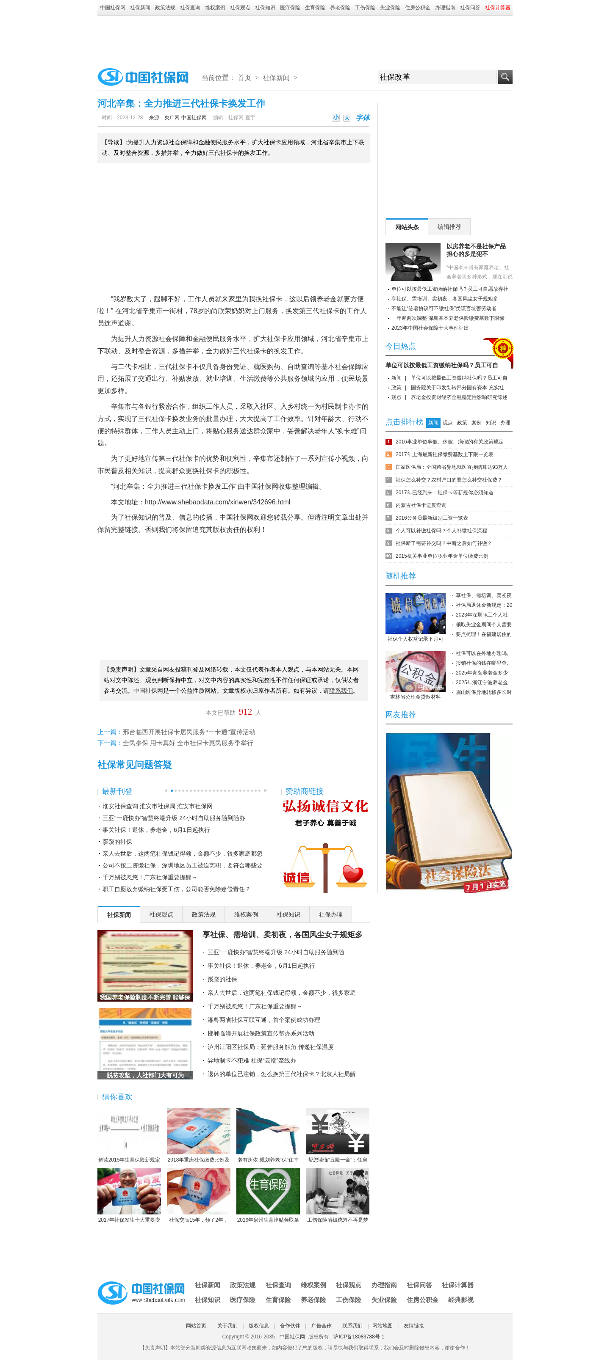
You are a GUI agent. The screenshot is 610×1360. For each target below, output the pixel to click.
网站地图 (382, 1326)
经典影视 (461, 1299)
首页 (244, 77)
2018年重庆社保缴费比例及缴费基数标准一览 (198, 1136)
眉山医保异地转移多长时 (484, 692)
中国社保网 (112, 8)
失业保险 (390, 8)
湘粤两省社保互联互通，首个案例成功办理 (264, 1019)
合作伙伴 (290, 1326)
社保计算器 (458, 1284)
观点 (396, 397)
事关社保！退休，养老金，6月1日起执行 (156, 829)
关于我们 (227, 1326)
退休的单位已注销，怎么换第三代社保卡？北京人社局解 (282, 1074)
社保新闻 (140, 8)
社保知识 (265, 8)
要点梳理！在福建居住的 (484, 634)
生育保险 (315, 8)
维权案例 (215, 8)
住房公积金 (417, 8)
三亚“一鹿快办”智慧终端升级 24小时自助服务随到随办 (174, 818)
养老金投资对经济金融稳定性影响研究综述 (459, 397)
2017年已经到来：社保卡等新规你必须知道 (445, 493)
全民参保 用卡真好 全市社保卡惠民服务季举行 (188, 743)
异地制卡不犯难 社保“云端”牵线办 (252, 1060)
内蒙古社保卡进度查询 (421, 505)
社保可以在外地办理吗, (482, 653)
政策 (396, 388)
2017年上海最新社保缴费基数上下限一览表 (445, 454)
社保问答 (470, 8)
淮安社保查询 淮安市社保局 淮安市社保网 (158, 806)
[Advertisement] (305, 39)
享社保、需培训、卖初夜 (484, 595)
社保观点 (240, 8)
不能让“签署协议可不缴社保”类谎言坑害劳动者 (443, 308)
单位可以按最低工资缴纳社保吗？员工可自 (441, 365)
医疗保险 (290, 8)
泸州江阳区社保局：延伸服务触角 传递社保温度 (271, 1046)
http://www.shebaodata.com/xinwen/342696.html (217, 502)
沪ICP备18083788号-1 (358, 1337)
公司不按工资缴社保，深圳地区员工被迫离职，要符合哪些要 (183, 865)
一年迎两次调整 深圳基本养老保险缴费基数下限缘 (448, 318)
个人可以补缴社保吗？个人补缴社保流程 (441, 531)
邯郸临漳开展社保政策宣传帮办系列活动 (261, 1033)
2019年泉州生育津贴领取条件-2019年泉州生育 (268, 1196)
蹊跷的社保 (117, 841)
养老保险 (340, 8)
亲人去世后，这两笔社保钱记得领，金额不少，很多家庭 (282, 992)
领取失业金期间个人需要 (484, 625)
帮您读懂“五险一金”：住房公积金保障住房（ (337, 1136)
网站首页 (196, 1326)
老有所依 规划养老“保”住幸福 (268, 1136)
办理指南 (445, 8)
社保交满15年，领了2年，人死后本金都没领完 (198, 1196)
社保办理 (331, 914)
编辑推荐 (449, 226)
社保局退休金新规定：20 (484, 605)
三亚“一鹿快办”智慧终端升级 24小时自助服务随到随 (276, 952)
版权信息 (259, 1326)
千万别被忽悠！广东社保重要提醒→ (150, 877)
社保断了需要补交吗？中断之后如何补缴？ (444, 543)
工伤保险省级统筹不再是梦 (337, 1195)
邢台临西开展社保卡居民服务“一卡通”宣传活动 (189, 732)
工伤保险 (365, 8)
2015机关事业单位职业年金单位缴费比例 (442, 556)
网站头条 (407, 227)
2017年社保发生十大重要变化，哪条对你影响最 (129, 1196)
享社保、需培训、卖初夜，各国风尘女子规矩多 (282, 935)
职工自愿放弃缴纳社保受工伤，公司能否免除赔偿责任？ (177, 889)
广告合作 (321, 1326)
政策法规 (165, 8)
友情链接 (414, 1326)
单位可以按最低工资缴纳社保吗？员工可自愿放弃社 (449, 289)
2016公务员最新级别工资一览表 (432, 518)
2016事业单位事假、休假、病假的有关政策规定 (450, 442)
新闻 (396, 378)
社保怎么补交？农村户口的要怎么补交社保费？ (449, 480)
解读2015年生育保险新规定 (129, 1135)
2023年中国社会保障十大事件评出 (430, 328)
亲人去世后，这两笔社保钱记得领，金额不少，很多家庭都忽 (183, 853)
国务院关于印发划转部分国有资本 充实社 (457, 388)
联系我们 (352, 1326)
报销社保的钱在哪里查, (482, 663)
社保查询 (190, 8)
